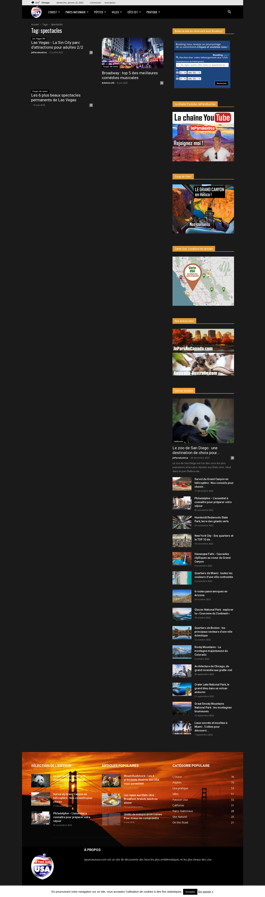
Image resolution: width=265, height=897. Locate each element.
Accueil (35, 24)
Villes (117, 12)
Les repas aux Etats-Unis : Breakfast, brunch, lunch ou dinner (140, 799)
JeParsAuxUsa (39, 52)
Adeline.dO (108, 82)
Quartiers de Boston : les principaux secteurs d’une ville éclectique (213, 631)
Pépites (100, 12)
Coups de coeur (110, 66)
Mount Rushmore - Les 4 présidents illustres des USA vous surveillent (141, 779)
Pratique (153, 12)
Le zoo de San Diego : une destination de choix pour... (196, 450)
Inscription (110, 2)
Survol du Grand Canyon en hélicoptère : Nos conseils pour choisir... (214, 483)
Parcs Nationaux (77, 12)
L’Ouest (54, 12)
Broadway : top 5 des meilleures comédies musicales (130, 75)
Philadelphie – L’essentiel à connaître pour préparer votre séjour (213, 502)
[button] (229, 12)
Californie (178, 441)
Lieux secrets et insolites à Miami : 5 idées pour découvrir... (211, 726)
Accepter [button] (190, 891)
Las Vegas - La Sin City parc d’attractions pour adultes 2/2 (57, 45)
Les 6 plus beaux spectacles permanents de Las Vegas (56, 97)
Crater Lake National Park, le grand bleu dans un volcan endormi (212, 688)
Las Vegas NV (38, 38)
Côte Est (134, 12)
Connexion (95, 2)
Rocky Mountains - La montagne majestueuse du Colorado (211, 651)
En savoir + (205, 891)
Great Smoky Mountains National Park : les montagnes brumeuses (213, 707)
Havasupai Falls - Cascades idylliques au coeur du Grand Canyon (213, 557)
